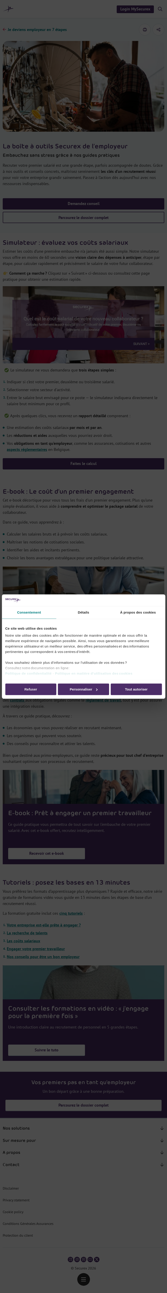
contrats (17, 700)
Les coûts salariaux (23, 940)
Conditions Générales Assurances (28, 1223)
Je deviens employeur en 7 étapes (37, 29)
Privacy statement (16, 1200)
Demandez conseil (83, 203)
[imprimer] (145, 30)
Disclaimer (11, 1188)
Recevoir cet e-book (46, 649)
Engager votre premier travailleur (36, 948)
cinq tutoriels (71, 913)
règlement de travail (103, 700)
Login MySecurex (135, 9)
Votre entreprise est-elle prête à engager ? (44, 925)
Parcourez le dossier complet (83, 217)
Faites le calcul (83, 463)
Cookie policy (13, 1212)
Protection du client (18, 1235)
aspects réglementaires (27, 449)
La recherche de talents (27, 933)
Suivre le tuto (46, 1049)
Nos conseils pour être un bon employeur (43, 956)
